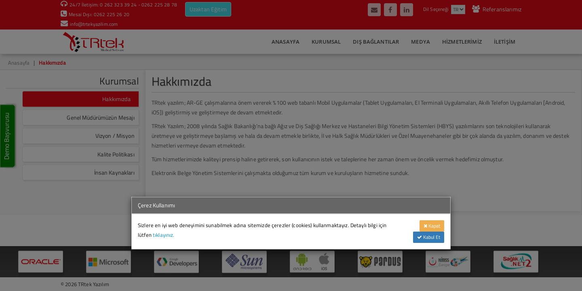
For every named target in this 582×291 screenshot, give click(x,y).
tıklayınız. (164, 235)
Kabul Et (428, 237)
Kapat (432, 226)
